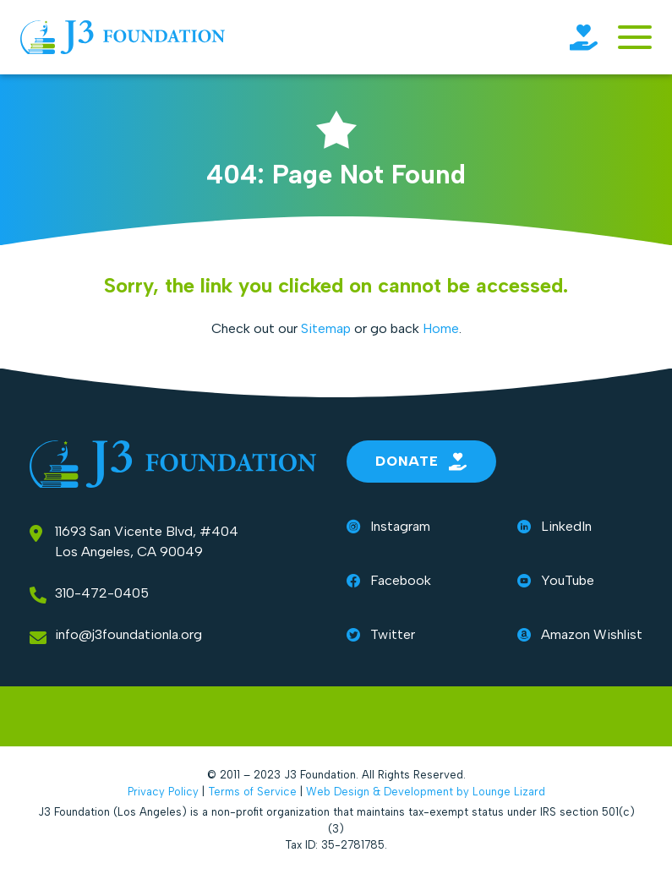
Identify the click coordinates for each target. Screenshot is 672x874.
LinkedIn (554, 526)
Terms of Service (252, 791)
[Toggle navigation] (635, 37)
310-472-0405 (102, 593)
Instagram (388, 526)
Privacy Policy (163, 791)
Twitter (381, 634)
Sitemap (326, 328)
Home (441, 328)
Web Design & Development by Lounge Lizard (425, 791)
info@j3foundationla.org (128, 634)
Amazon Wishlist (579, 634)
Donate (421, 461)
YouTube (555, 580)
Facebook (389, 580)
